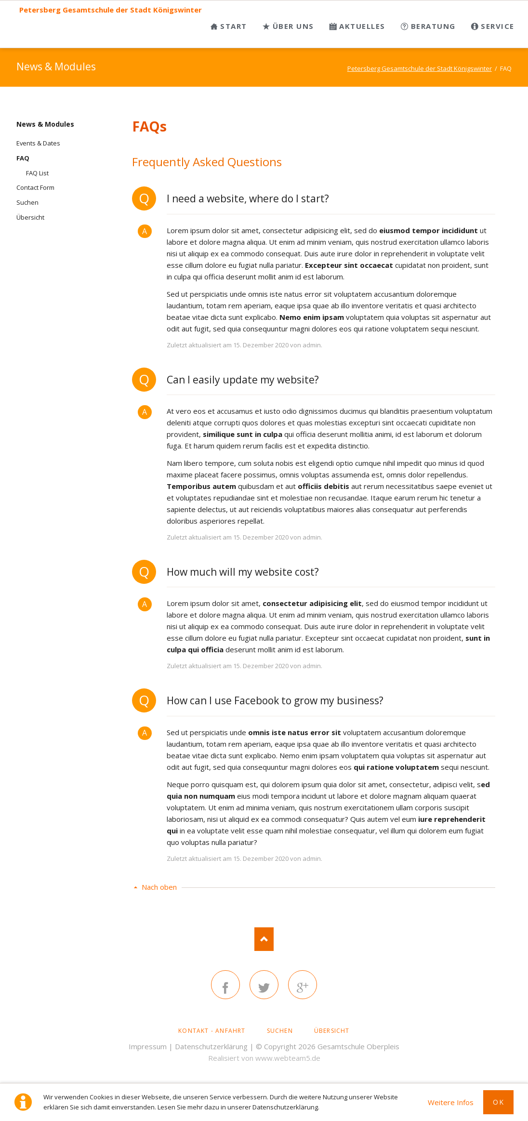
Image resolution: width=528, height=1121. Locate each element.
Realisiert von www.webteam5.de (264, 1058)
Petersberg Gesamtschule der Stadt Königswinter (110, 9)
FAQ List (37, 173)
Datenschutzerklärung (211, 1046)
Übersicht (30, 217)
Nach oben (159, 887)
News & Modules (45, 124)
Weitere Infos (451, 1102)
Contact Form (35, 187)
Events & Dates (38, 143)
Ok (498, 1102)
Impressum (148, 1046)
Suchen (27, 202)
